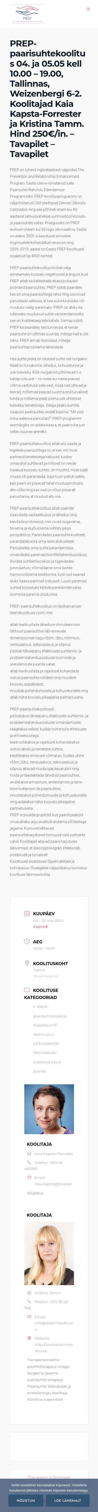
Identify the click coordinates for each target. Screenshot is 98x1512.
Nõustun (26, 1500)
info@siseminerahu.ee (54, 1326)
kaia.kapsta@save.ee (53, 1183)
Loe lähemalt (67, 1500)
